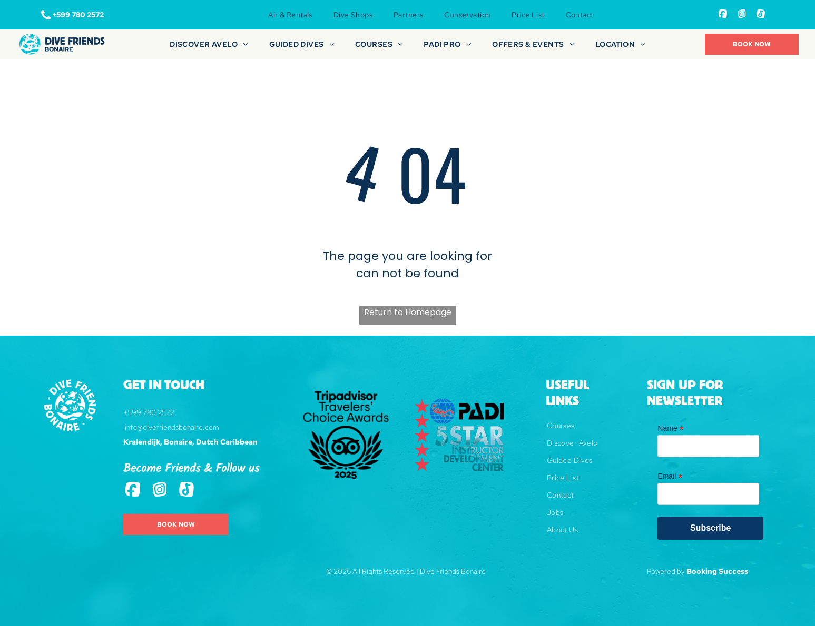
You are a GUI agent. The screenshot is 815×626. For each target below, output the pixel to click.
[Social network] (723, 15)
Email (669, 476)
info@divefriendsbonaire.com (172, 427)
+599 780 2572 (148, 412)
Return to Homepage (407, 312)
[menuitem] (290, 14)
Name (670, 428)
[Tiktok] (760, 15)
